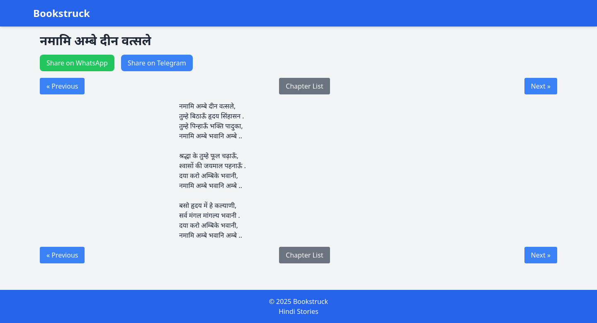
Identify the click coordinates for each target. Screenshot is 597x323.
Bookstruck (61, 13)
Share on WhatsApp (77, 62)
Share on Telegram (157, 62)
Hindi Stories (298, 311)
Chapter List (304, 86)
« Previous (62, 86)
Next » (541, 86)
